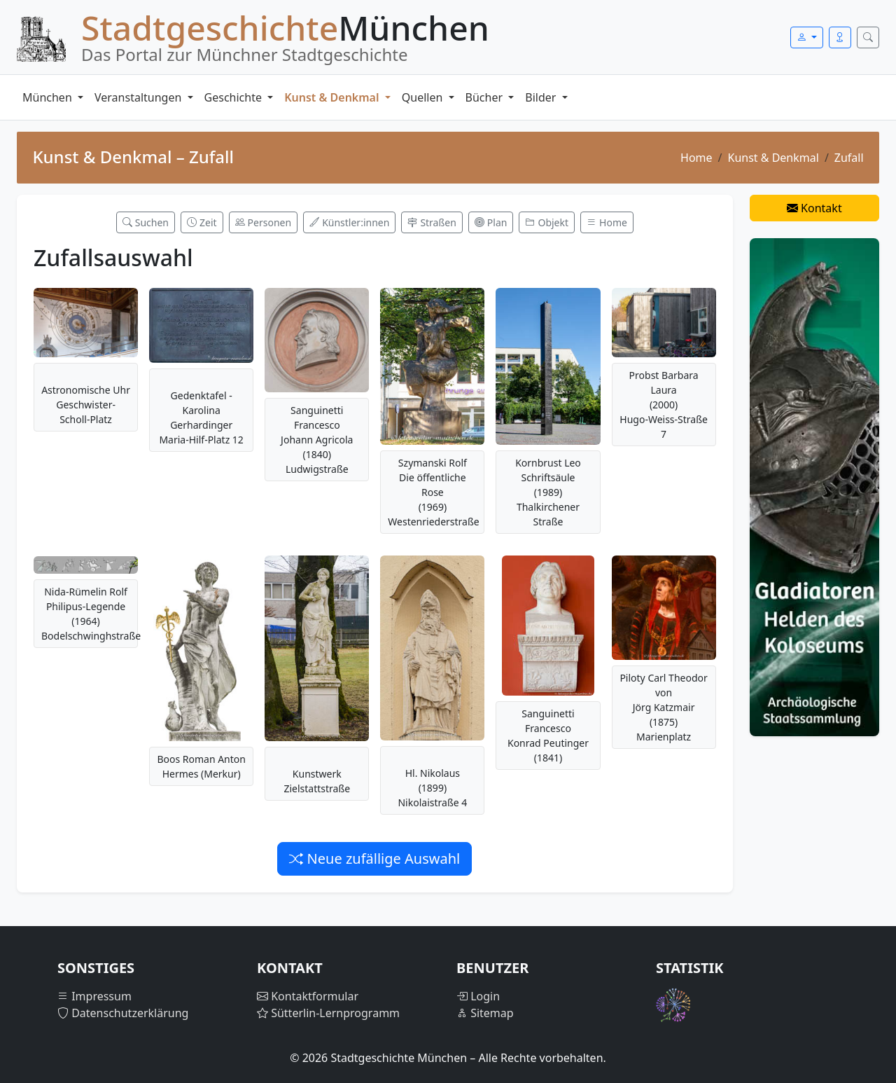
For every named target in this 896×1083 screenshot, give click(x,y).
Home (696, 157)
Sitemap (485, 1013)
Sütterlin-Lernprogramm (328, 1013)
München (48, 97)
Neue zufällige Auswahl (374, 858)
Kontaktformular (307, 996)
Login (478, 996)
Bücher (485, 97)
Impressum (94, 996)
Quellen (424, 97)
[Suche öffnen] (868, 37)
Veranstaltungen (139, 97)
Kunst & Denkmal (333, 97)
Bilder (542, 97)
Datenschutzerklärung (122, 1013)
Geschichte (234, 97)
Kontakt (814, 208)
